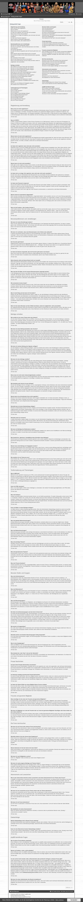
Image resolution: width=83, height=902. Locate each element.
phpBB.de (21, 266)
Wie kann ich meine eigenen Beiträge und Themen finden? (55, 65)
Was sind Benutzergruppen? (48, 31)
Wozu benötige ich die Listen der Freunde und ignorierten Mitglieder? (57, 51)
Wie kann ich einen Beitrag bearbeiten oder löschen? (22, 68)
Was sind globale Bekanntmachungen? (19, 94)
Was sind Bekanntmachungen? (17, 96)
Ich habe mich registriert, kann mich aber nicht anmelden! (23, 32)
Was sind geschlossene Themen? (18, 98)
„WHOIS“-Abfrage (57, 861)
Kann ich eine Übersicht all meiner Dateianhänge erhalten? (55, 83)
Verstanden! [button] (74, 900)
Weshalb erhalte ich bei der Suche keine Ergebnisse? (53, 61)
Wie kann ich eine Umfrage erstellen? (19, 70)
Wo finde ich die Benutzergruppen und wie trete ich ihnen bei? (55, 32)
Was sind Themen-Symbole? (17, 100)
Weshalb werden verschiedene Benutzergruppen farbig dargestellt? (56, 35)
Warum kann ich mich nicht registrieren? (19, 31)
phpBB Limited (43, 842)
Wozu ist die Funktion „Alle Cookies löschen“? (21, 40)
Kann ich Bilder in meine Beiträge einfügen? (20, 93)
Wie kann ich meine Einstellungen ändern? (20, 45)
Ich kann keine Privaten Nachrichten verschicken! (53, 42)
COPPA (28, 149)
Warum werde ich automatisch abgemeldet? (20, 39)
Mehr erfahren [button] (59, 900)
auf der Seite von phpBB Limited (31, 845)
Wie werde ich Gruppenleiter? (48, 33)
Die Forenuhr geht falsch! (16, 49)
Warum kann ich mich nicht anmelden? (19, 33)
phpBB (16, 894)
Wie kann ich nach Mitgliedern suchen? (50, 64)
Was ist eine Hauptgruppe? (48, 36)
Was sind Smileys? (15, 92)
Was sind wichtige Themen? (17, 97)
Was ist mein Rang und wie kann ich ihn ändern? (21, 59)
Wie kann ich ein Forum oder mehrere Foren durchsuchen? (55, 60)
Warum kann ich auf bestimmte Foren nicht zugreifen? (22, 75)
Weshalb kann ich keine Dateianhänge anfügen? (21, 76)
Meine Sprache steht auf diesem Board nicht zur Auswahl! (23, 53)
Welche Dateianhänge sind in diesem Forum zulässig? (54, 82)
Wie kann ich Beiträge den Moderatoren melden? (21, 79)
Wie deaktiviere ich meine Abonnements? (51, 77)
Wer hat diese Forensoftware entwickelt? (51, 88)
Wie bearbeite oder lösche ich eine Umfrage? (20, 73)
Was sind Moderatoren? (47, 29)
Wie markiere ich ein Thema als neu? (19, 84)
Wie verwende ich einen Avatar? (18, 57)
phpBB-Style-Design (27, 896)
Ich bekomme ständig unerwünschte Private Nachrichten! (54, 44)
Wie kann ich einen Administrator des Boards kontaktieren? (55, 93)
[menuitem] (10, 14)
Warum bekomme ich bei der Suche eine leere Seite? (53, 63)
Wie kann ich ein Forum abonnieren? (50, 76)
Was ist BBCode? (14, 89)
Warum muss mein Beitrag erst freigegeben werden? (22, 83)
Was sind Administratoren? (48, 28)
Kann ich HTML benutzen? (16, 90)
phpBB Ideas (18, 853)
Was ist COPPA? (14, 29)
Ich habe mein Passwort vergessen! (18, 38)
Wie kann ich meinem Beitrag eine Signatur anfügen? (22, 69)
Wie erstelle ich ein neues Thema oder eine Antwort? (22, 66)
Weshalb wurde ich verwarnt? (17, 77)
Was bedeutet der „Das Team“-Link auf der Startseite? (54, 38)
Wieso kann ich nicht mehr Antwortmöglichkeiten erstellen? (23, 72)
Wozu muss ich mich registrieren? (18, 28)
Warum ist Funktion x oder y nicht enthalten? (52, 89)
